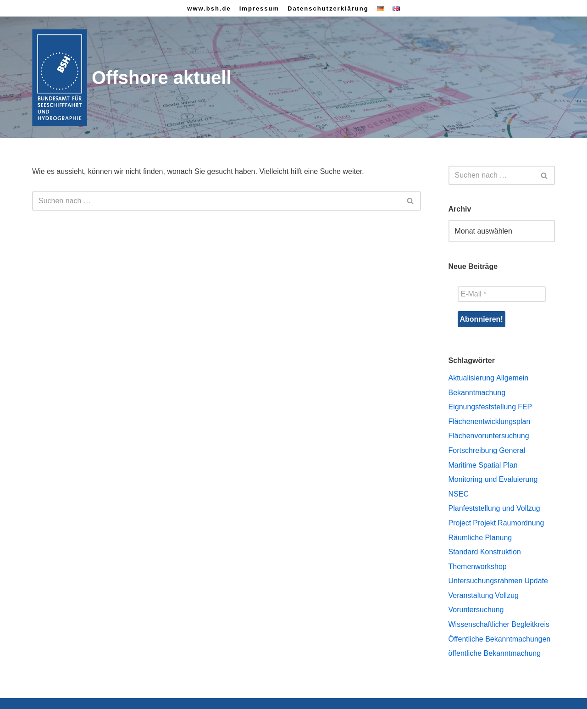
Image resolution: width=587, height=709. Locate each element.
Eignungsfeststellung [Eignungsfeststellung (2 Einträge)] (482, 407)
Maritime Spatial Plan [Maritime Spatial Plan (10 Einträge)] (483, 465)
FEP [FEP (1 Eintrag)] (525, 407)
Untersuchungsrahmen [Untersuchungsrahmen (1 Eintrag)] (486, 581)
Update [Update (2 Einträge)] (536, 581)
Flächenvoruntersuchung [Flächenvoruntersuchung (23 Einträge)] (489, 436)
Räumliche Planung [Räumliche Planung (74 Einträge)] (480, 538)
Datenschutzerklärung (328, 8)
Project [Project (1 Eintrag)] (460, 523)
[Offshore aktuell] (132, 77)
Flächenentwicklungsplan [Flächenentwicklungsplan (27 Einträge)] (490, 421)
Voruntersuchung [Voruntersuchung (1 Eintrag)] (476, 610)
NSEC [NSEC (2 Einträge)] (459, 494)
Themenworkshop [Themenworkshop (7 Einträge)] (478, 566)
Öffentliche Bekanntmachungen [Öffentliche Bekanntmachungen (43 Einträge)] (500, 639)
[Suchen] (216, 201)
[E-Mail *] (502, 294)
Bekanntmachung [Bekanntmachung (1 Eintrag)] (477, 392)
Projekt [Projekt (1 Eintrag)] (484, 523)
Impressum (259, 8)
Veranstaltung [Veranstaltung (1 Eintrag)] (471, 595)
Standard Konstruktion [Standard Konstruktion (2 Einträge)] (485, 552)
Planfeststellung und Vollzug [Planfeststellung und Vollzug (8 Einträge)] (494, 508)
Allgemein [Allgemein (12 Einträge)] (512, 378)
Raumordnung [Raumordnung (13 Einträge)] (521, 523)
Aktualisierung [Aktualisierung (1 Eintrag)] (472, 378)
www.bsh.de (209, 8)
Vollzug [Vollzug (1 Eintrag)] (507, 595)
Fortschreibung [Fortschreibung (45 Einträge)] (473, 450)
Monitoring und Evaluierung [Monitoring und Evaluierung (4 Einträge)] (493, 479)
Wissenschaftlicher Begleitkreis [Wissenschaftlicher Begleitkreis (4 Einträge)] (499, 624)
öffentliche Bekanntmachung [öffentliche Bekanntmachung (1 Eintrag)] (495, 653)
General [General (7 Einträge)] (512, 450)
